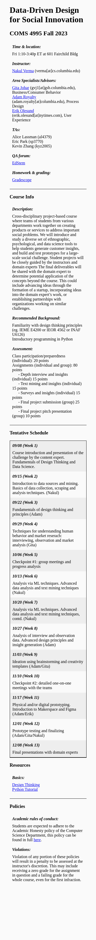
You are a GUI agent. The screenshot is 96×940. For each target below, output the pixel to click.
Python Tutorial (25, 789)
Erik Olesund (23, 111)
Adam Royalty (24, 97)
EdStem (18, 163)
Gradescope (22, 180)
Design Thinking (26, 785)
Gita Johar (20, 88)
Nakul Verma (23, 71)
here (37, 840)
